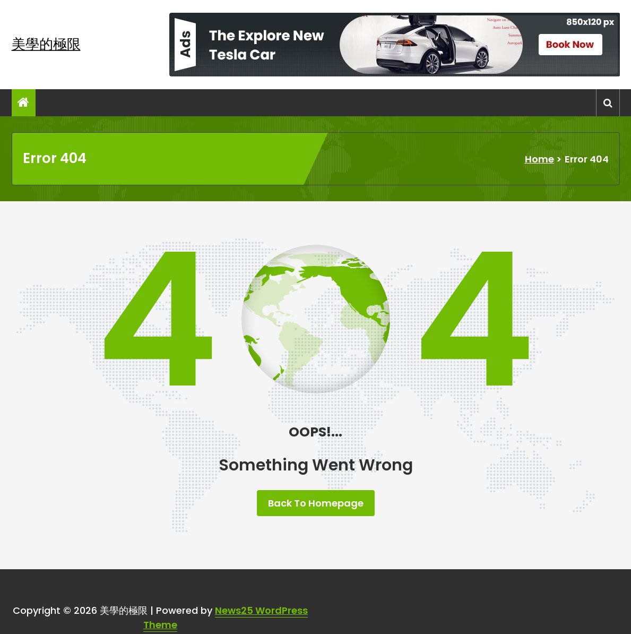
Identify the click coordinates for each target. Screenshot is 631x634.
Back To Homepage (316, 503)
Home (539, 159)
